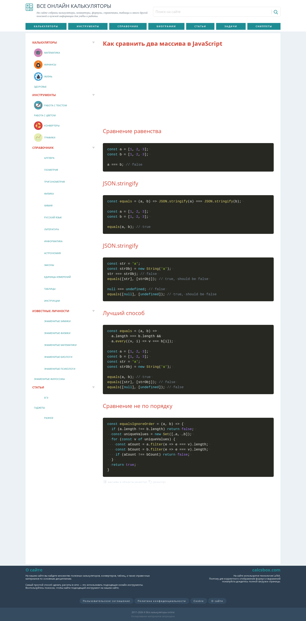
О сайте (217, 601)
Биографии (166, 26)
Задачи (230, 26)
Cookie (199, 601)
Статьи (200, 26)
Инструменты (88, 26)
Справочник (128, 26)
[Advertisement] (188, 85)
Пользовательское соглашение (106, 601)
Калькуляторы (46, 26)
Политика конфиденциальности (162, 601)
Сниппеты (264, 26)
